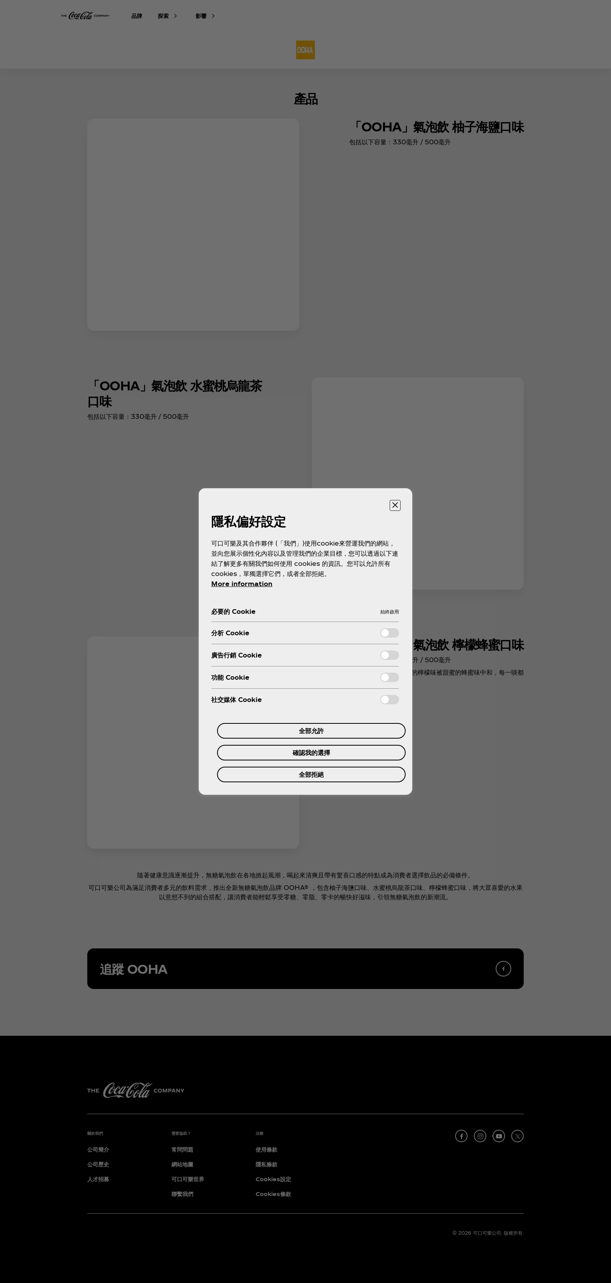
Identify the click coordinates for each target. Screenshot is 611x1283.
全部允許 (311, 730)
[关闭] (395, 505)
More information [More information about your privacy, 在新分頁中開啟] (241, 583)
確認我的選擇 (311, 752)
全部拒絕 (311, 774)
